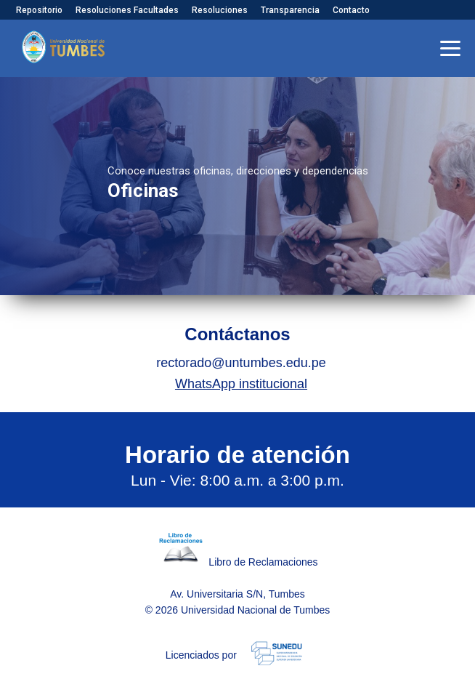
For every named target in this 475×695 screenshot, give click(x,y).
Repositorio (39, 10)
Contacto (351, 10)
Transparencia (290, 10)
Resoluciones (220, 10)
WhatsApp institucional (241, 384)
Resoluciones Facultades (127, 10)
